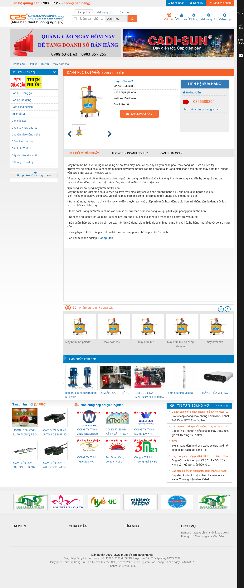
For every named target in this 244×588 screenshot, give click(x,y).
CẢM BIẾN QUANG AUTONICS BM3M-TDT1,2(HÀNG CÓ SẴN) (54, 465)
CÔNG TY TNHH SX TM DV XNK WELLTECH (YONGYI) (144, 432)
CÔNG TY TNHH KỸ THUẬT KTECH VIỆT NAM (117, 432)
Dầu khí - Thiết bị (39, 63)
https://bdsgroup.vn (116, 571)
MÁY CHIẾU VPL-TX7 (215, 392)
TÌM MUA (132, 526)
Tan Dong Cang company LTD (115, 459)
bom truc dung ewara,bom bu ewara (81, 395)
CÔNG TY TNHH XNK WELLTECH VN (87, 432)
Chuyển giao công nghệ (26, 134)
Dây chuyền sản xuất (24, 155)
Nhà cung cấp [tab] (104, 12)
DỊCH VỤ (188, 526)
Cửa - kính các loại (23, 141)
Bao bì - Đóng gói (22, 93)
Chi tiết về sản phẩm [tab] (84, 153)
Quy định (241, 26)
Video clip (225, 17)
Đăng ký (196, 2)
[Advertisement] (149, 274)
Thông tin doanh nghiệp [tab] (130, 153)
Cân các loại (19, 120)
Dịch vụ (193, 17)
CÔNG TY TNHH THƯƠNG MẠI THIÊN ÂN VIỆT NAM (87, 460)
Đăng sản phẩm (220, 2)
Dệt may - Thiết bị (22, 162)
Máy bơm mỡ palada (77, 342)
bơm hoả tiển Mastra (180, 392)
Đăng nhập (176, 2)
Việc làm (169, 17)
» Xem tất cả (222, 406)
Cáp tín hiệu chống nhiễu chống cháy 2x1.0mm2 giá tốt (201, 426)
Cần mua (181, 17)
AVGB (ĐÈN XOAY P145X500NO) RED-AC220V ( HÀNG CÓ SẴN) (24, 433)
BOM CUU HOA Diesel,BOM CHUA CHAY (149, 395)
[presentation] (221, 309)
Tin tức (240, 13)
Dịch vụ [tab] (124, 12)
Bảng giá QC (240, 41)
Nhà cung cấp (208, 17)
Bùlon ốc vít (19, 113)
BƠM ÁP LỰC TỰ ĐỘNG (114, 392)
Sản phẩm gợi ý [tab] (171, 153)
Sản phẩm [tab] (84, 12)
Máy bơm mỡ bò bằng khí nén (180, 344)
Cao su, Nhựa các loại (25, 127)
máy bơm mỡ (61, 63)
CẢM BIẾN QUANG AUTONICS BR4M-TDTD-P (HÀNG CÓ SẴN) (25, 465)
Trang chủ (18, 63)
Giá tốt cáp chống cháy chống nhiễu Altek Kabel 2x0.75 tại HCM (201, 411)
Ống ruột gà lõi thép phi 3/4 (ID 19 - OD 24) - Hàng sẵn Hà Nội (201, 456)
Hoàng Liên (192, 92)
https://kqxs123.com (140, 571)
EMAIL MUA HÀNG (139, 113)
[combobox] (126, 18)
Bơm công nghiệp (22, 106)
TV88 (175, 441)
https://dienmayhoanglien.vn (201, 109)
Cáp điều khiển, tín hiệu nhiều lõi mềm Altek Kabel (199, 470)
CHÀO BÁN (78, 526)
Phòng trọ (97, 571)
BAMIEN (19, 526)
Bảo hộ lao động (21, 100)
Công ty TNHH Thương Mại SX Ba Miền (145, 460)
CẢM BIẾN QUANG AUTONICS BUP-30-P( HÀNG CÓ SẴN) (54, 433)
